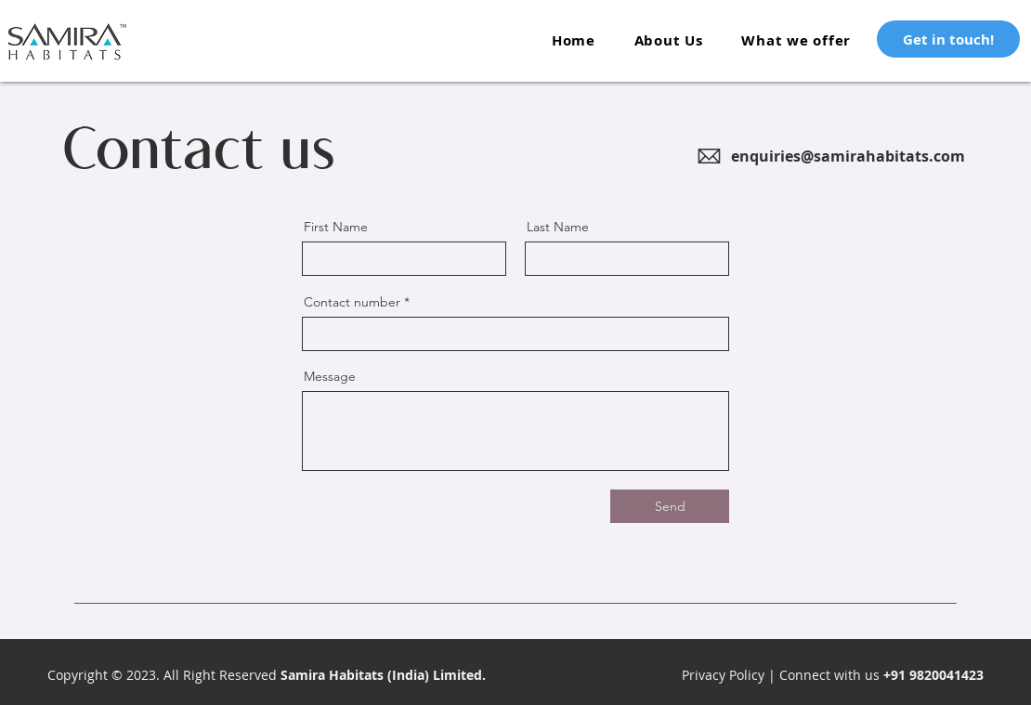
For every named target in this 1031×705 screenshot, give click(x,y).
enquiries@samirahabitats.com (848, 156)
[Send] (669, 506)
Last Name (558, 226)
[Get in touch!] (948, 39)
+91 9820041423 (932, 675)
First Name (336, 226)
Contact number (352, 301)
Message (330, 376)
